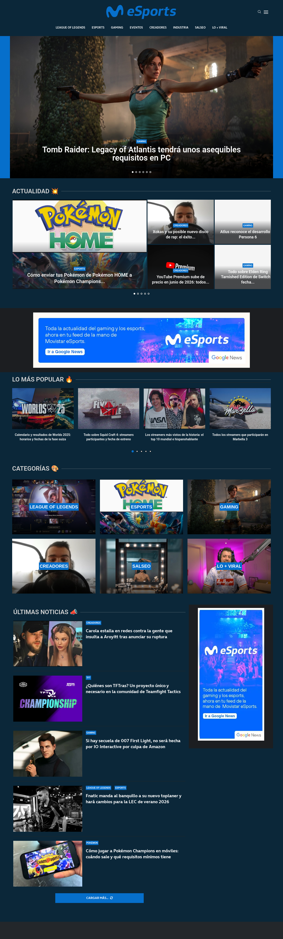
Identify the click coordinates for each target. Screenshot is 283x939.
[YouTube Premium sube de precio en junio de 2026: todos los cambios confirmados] (180, 267)
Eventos (136, 27)
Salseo (200, 27)
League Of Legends (70, 27)
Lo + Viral (219, 27)
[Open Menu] (266, 12)
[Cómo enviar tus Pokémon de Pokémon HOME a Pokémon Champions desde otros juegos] (80, 244)
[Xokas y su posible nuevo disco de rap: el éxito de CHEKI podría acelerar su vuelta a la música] (180, 222)
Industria (180, 27)
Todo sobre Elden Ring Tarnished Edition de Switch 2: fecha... (248, 276)
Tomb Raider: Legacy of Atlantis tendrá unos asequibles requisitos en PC (141, 154)
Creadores (157, 27)
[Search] (259, 12)
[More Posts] (99, 898)
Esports (98, 27)
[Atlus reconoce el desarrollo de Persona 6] (248, 222)
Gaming (117, 27)
